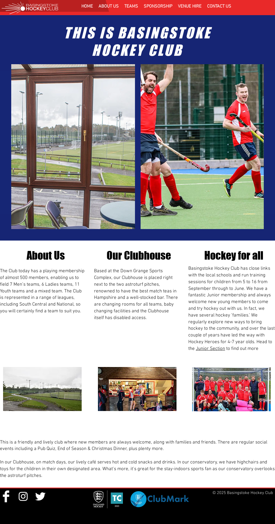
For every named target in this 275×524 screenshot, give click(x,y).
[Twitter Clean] (40, 496)
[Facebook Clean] (6, 496)
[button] (109, 6)
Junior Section (210, 349)
